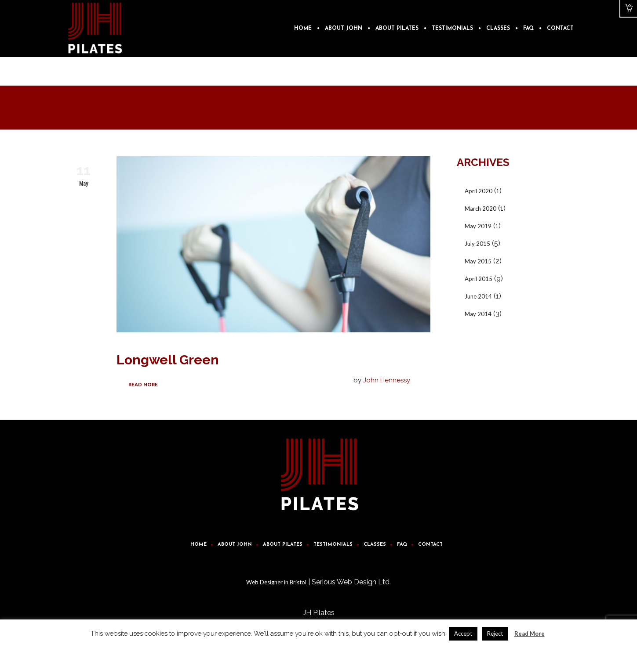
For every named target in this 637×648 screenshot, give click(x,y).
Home (198, 544)
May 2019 (478, 226)
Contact (430, 544)
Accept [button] (463, 633)
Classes (375, 544)
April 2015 (478, 278)
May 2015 (478, 261)
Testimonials (333, 544)
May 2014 (478, 313)
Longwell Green (167, 359)
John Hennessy (386, 380)
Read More (143, 385)
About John (235, 544)
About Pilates (282, 544)
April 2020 (478, 190)
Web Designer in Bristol (276, 582)
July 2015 (477, 243)
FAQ (402, 544)
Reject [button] (495, 633)
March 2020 (480, 208)
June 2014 (478, 296)
